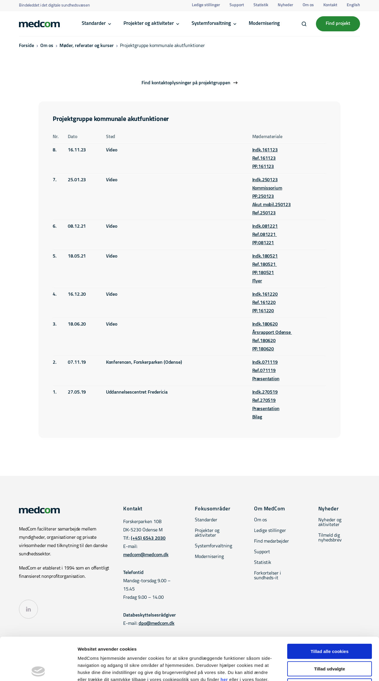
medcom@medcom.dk (145, 555)
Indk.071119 (265, 362)
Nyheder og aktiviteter (329, 522)
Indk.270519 (265, 392)
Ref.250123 (264, 213)
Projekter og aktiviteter (148, 23)
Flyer (257, 281)
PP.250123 (263, 196)
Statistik (260, 5)
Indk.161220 (265, 294)
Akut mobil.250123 (271, 205)
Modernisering (264, 23)
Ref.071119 (264, 370)
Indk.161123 (265, 150)
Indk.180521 (265, 256)
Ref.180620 (264, 341)
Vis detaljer (308, 669)
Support (236, 5)
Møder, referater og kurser (87, 45)
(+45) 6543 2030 (148, 538)
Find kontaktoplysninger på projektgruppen (186, 83)
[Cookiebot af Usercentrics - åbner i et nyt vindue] (38, 669)
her (224, 636)
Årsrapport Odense (272, 332)
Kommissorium (267, 188)
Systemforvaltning (211, 23)
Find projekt (338, 23)
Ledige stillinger (206, 5)
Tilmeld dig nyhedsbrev (330, 538)
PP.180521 (263, 273)
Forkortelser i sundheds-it (267, 575)
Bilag (257, 417)
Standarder (94, 23)
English (353, 5)
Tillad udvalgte (329, 626)
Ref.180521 (264, 264)
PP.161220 (263, 311)
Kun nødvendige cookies (329, 643)
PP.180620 (263, 349)
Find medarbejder (271, 541)
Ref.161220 (264, 302)
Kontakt (330, 5)
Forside (26, 45)
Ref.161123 (264, 158)
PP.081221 (263, 243)
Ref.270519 (264, 400)
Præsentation (266, 379)
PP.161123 (263, 166)
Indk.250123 (265, 180)
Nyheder (285, 5)
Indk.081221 (265, 226)
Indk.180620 (265, 324)
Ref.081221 (264, 234)
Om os (308, 5)
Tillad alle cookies (330, 608)
